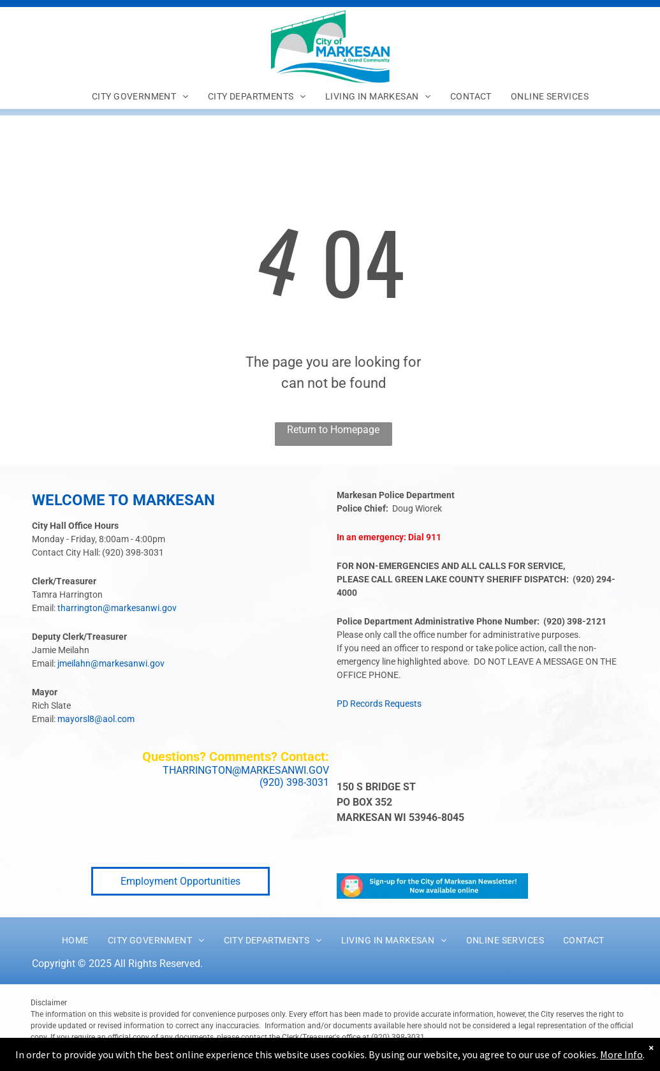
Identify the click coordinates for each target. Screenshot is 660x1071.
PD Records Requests (379, 703)
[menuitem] (140, 96)
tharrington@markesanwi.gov (117, 608)
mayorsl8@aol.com (96, 719)
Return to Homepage (333, 430)
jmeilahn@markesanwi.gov (111, 663)
